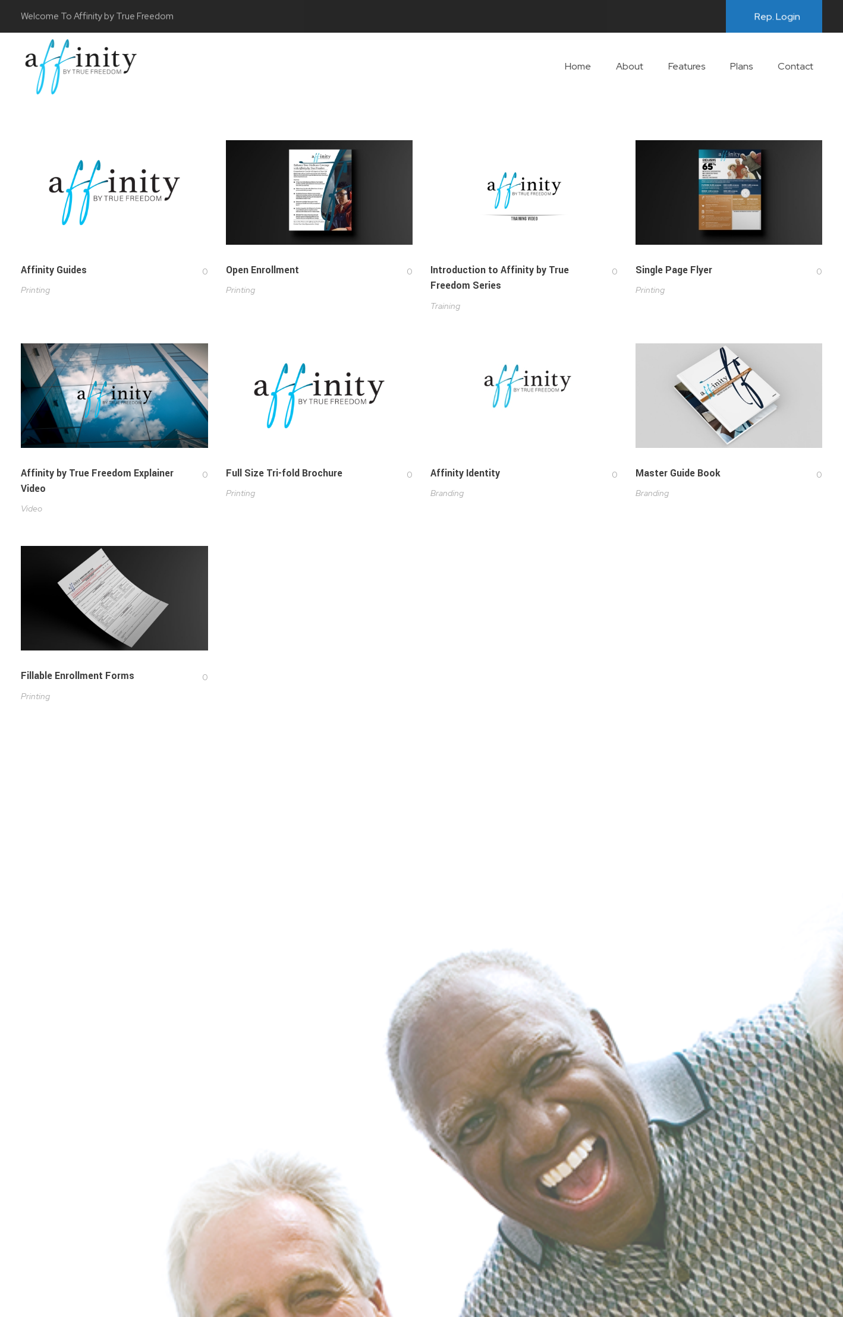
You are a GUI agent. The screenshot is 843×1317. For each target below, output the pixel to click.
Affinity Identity (465, 475)
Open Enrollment (262, 270)
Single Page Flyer (674, 270)
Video (31, 509)
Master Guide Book (678, 477)
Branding (447, 494)
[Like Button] (195, 271)
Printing (35, 290)
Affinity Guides (54, 270)
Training (445, 306)
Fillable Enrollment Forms (77, 681)
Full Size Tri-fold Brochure (284, 474)
